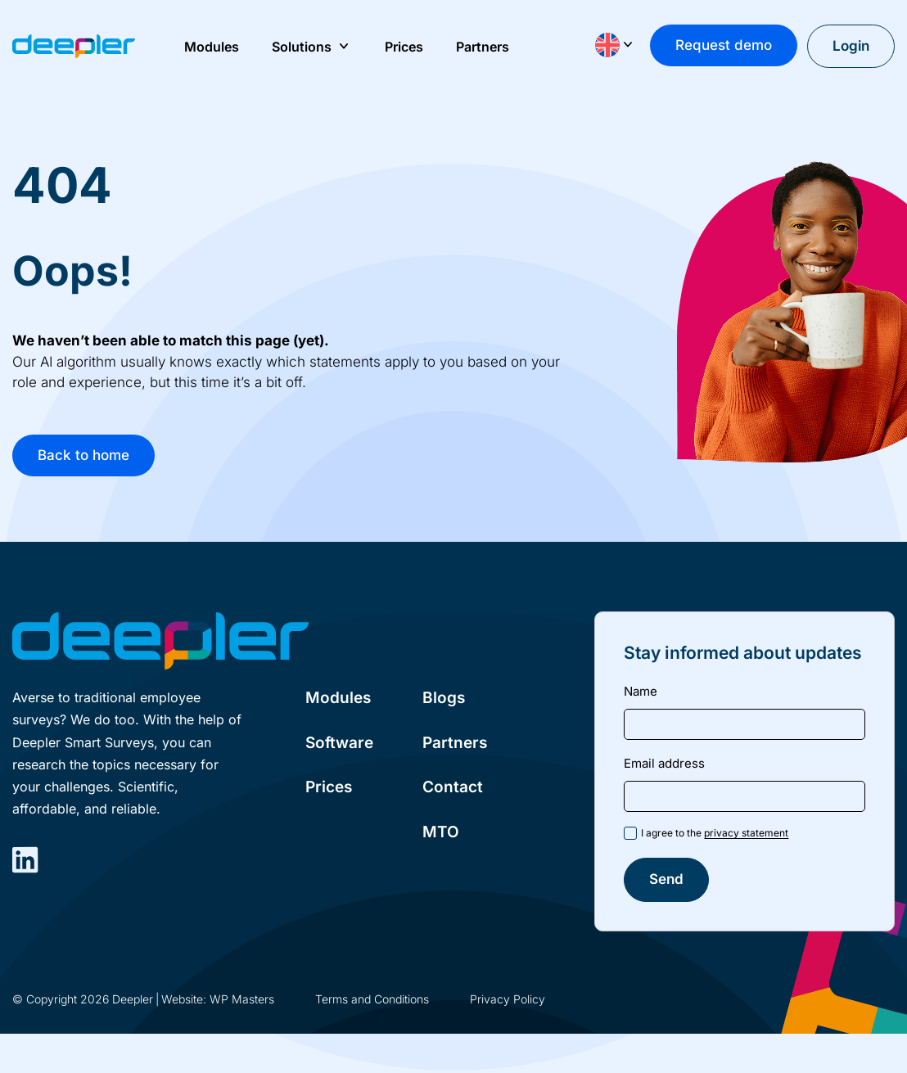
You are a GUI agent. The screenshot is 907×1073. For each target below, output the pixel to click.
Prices (328, 787)
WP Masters (242, 999)
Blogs (443, 697)
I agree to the (714, 833)
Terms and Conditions (372, 999)
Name (640, 691)
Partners (454, 742)
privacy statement (746, 833)
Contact (452, 787)
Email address (664, 763)
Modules (338, 697)
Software (339, 742)
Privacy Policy (507, 999)
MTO (440, 832)
